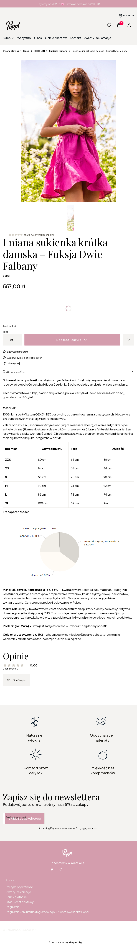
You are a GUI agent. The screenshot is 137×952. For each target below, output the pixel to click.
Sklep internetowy (64, 942)
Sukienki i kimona (58, 51)
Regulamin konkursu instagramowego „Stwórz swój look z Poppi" (48, 912)
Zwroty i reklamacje (18, 892)
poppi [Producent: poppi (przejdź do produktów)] (6, 275)
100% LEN (39, 51)
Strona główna (11, 51)
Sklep (26, 51)
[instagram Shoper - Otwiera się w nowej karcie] (60, 869)
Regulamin (12, 907)
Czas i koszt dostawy (20, 902)
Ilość (5, 331)
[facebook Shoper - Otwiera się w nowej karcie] (52, 869)
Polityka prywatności (19, 887)
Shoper (29, 929)
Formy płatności (16, 897)
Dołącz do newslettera (25, 818)
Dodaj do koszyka (71, 340)
